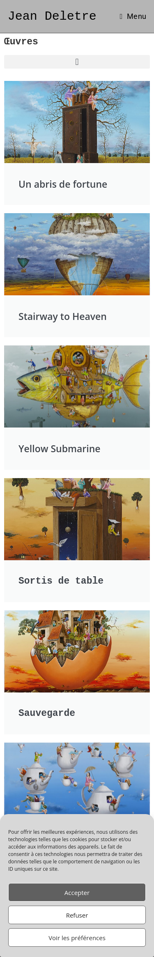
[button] (77, 62)
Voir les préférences (77, 938)
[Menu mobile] (133, 16)
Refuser (77, 915)
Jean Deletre (52, 16)
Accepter (77, 892)
